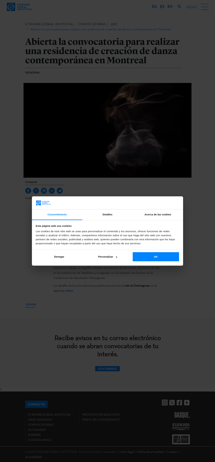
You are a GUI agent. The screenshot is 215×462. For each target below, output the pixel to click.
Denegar (59, 256)
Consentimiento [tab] (57, 214)
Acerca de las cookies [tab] (158, 214)
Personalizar (107, 256)
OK (156, 256)
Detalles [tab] (107, 214)
